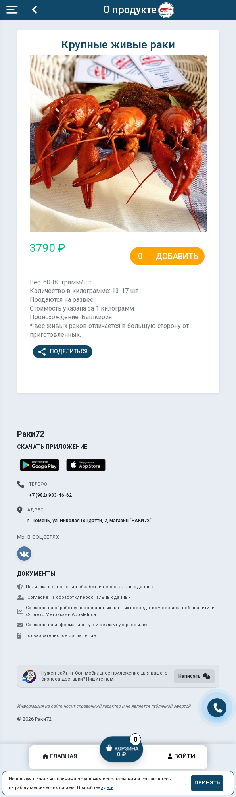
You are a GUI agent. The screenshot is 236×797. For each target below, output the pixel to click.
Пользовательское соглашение (56, 636)
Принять (207, 782)
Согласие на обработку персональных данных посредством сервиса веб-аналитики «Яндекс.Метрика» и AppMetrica (116, 611)
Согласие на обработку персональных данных (73, 597)
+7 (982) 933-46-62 (50, 495)
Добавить (177, 256)
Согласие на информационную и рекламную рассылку (82, 625)
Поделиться (62, 352)
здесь (107, 787)
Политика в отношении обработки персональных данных (85, 587)
